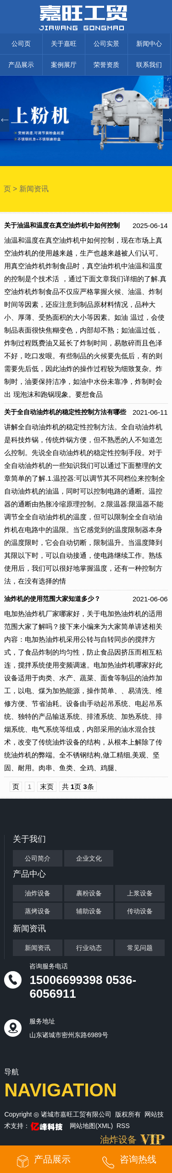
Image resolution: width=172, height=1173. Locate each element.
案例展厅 (64, 64)
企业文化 (89, 858)
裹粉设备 (89, 893)
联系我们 (149, 64)
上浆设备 (140, 893)
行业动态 (89, 947)
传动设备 (140, 911)
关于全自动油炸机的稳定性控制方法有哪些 (65, 412)
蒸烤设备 (37, 911)
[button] (167, 120)
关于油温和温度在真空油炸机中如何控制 (62, 225)
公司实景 (106, 43)
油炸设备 (37, 893)
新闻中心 (149, 43)
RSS (123, 1125)
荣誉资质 (106, 64)
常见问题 (140, 947)
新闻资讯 (34, 189)
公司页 (21, 43)
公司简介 (37, 858)
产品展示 (21, 64)
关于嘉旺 (64, 43)
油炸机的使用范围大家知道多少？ (52, 598)
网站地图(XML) (91, 1125)
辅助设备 (89, 911)
